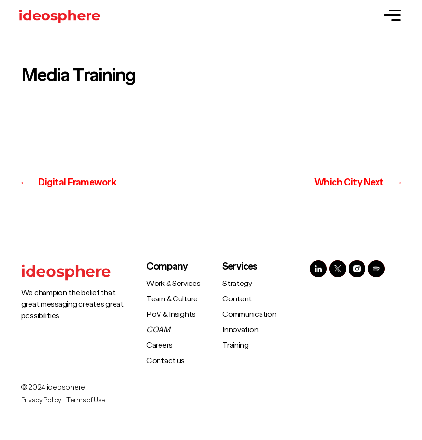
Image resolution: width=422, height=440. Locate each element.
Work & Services (173, 283)
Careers (159, 345)
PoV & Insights (171, 314)
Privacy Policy (41, 400)
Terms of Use (85, 400)
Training (235, 345)
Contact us (165, 360)
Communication (249, 314)
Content (237, 299)
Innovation (240, 330)
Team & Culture (172, 299)
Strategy (237, 283)
